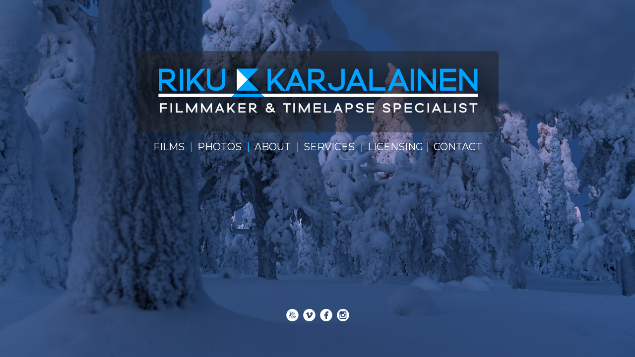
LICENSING (395, 147)
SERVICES (329, 147)
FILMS (169, 147)
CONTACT (458, 147)
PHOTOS (219, 147)
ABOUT (272, 147)
